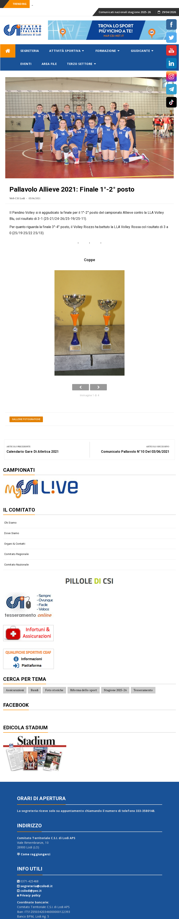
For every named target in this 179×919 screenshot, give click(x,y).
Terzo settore (80, 64)
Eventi (26, 64)
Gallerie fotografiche (26, 419)
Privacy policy (30, 895)
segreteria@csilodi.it (36, 886)
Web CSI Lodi (17, 198)
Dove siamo (11, 533)
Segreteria (29, 51)
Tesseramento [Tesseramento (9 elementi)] (143, 690)
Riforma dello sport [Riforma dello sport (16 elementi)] (83, 690)
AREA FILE (49, 64)
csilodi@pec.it (31, 891)
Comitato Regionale (16, 554)
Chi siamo (10, 522)
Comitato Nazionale (16, 564)
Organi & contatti (14, 543)
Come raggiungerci (35, 854)
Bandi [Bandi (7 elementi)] (34, 690)
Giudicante (140, 51)
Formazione (105, 51)
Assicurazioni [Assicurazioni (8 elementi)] (15, 690)
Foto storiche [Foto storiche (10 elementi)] (54, 690)
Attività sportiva (65, 51)
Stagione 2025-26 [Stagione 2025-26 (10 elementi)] (115, 690)
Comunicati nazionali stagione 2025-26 (125, 12)
